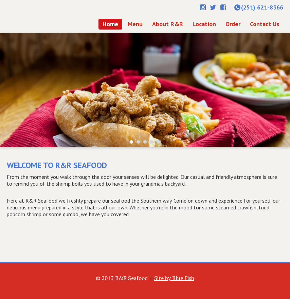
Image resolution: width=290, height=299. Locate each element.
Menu (135, 24)
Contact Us (264, 24)
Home (43, 16)
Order (232, 24)
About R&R (167, 24)
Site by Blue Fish (174, 278)
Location (204, 24)
